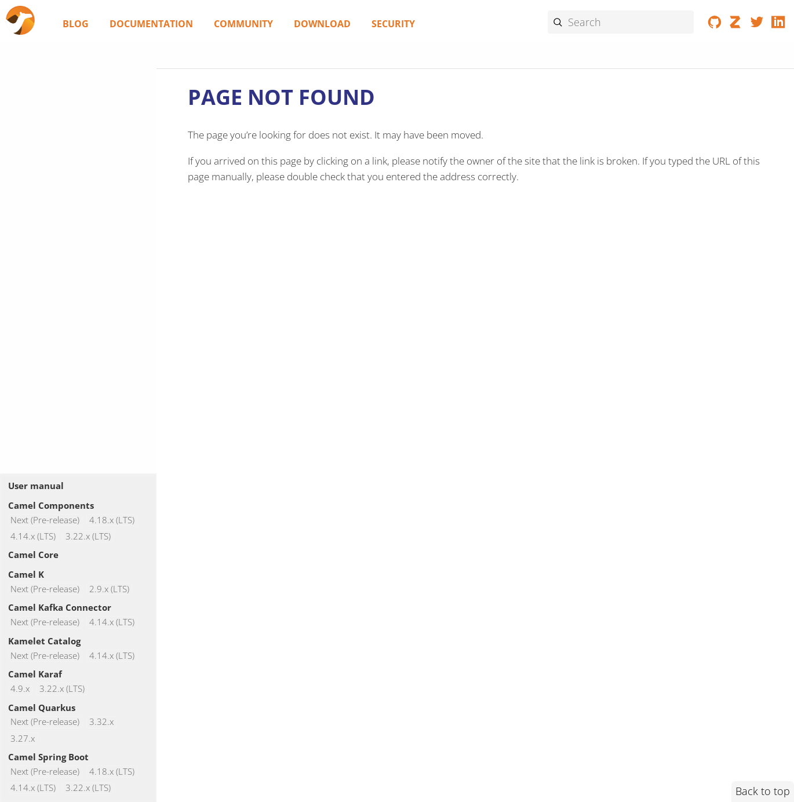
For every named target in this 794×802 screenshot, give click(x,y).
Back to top (762, 791)
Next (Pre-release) (44, 520)
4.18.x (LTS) (111, 520)
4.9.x (20, 689)
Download (322, 23)
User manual (36, 485)
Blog (76, 23)
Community (243, 23)
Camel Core (33, 554)
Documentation (151, 23)
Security (393, 23)
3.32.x (101, 722)
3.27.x (22, 738)
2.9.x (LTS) (109, 589)
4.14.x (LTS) (33, 536)
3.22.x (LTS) (88, 536)
